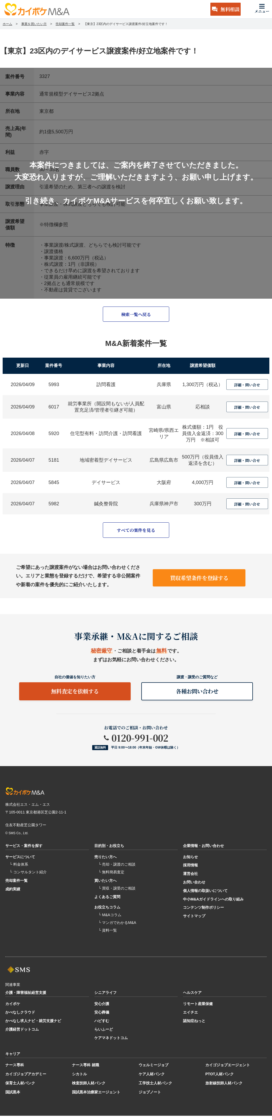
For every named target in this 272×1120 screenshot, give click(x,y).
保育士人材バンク (20, 1087)
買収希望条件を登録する (199, 577)
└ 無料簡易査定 (112, 876)
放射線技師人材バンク (224, 1087)
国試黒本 (12, 1096)
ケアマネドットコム (111, 1042)
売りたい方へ (105, 861)
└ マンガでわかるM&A (117, 927)
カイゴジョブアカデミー (25, 1078)
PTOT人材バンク (219, 1078)
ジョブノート (150, 1096)
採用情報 (190, 869)
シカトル (79, 1078)
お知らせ (190, 861)
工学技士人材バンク (155, 1087)
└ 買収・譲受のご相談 (117, 893)
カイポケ (12, 1008)
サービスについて (20, 861)
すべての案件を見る (136, 531)
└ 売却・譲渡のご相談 (117, 869)
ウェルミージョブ (153, 1069)
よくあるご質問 (107, 901)
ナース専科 (14, 1069)
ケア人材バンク (152, 1078)
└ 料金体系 (19, 869)
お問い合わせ (194, 887)
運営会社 (190, 878)
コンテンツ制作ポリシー (203, 912)
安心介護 (101, 1008)
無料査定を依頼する (75, 694)
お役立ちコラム (107, 912)
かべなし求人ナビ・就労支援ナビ (33, 1025)
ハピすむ (101, 1025)
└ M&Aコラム (110, 919)
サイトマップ (194, 920)
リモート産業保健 (198, 1008)
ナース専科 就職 (85, 1069)
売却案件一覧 (16, 885)
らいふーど (103, 1034)
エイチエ (190, 1017)
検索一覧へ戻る (136, 315)
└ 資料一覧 (108, 935)
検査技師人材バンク (88, 1087)
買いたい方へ (105, 885)
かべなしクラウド (20, 1017)
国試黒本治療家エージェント (96, 1096)
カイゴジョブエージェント (227, 1069)
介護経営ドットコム (22, 1034)
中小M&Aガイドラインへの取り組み (213, 903)
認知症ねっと (194, 1025)
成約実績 (12, 893)
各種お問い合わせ (197, 694)
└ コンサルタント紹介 (28, 876)
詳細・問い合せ (247, 385)
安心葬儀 (101, 1017)
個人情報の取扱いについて (205, 895)
